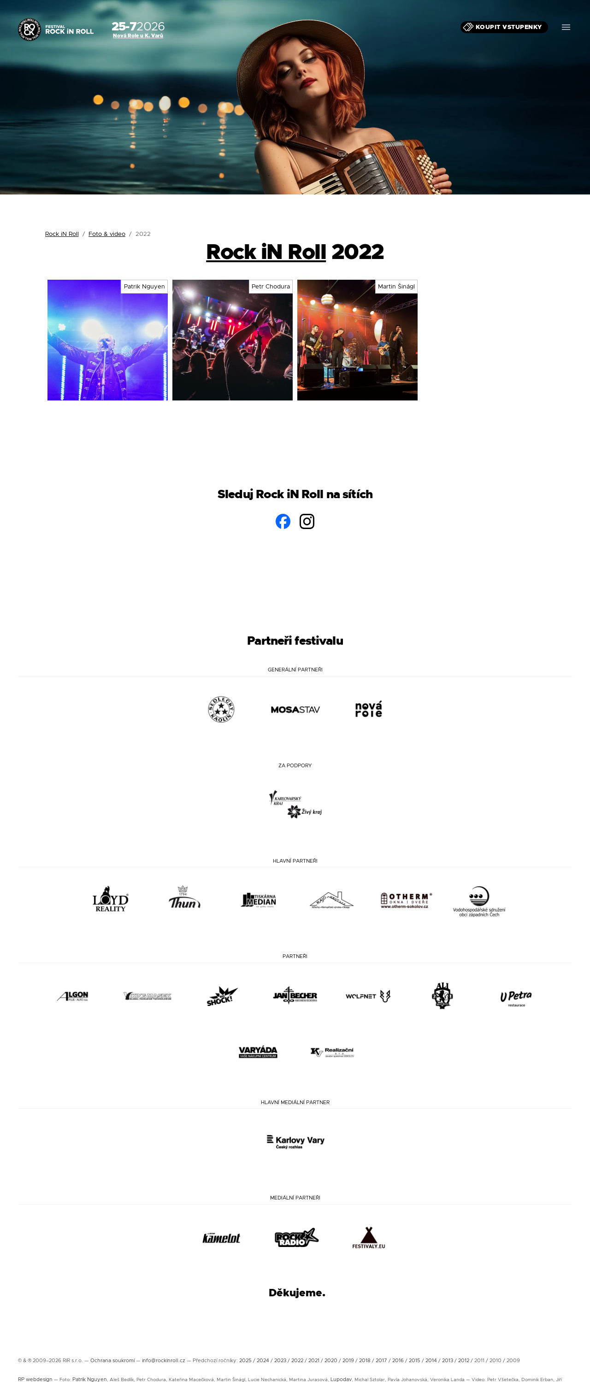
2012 (463, 1360)
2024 (263, 1360)
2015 (414, 1360)
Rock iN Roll (62, 234)
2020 (330, 1360)
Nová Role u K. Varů (138, 35)
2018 (365, 1360)
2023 (280, 1360)
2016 (398, 1360)
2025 (245, 1360)
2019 (348, 1360)
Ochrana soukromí (112, 1360)
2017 (381, 1360)
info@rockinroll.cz (163, 1360)
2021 (313, 1360)
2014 (431, 1360)
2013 (447, 1360)
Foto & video (106, 234)
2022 (297, 1360)
